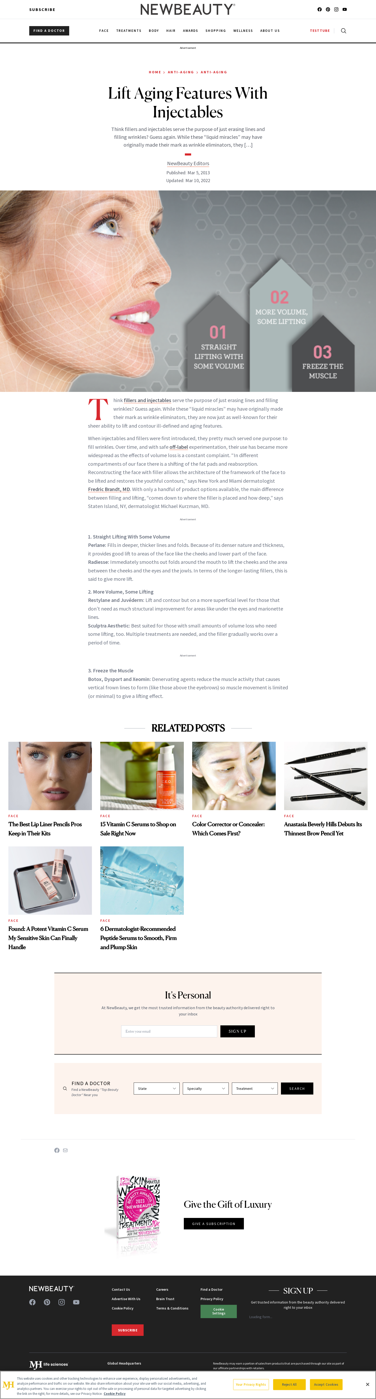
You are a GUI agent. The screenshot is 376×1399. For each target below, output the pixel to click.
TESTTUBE (320, 30)
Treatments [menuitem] (129, 30)
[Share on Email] (65, 1150)
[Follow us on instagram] (336, 9)
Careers (162, 1289)
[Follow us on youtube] (345, 9)
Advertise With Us (126, 1298)
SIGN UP (237, 1031)
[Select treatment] (255, 1089)
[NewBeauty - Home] (188, 9)
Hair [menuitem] (171, 30)
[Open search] (342, 31)
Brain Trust (165, 1298)
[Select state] (157, 1089)
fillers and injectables (147, 400)
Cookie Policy (122, 1308)
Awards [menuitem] (190, 30)
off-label (178, 447)
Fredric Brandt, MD (109, 489)
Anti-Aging (181, 72)
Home (155, 72)
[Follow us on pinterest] (328, 9)
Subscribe (42, 9)
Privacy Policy (212, 1298)
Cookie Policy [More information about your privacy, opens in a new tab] (115, 1393)
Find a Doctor (211, 1289)
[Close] (367, 1384)
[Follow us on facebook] (320, 9)
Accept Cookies (326, 1384)
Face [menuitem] (104, 30)
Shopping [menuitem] (215, 30)
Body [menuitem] (154, 30)
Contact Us (121, 1289)
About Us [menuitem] (270, 30)
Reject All (289, 1384)
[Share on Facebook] (57, 1150)
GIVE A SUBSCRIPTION (214, 1223)
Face (13, 816)
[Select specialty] (206, 1089)
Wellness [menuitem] (243, 30)
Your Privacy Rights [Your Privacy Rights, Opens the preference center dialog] (251, 1384)
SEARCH (297, 1088)
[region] (188, 1385)
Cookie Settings (218, 1311)
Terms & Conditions (172, 1308)
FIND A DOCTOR (49, 30)
